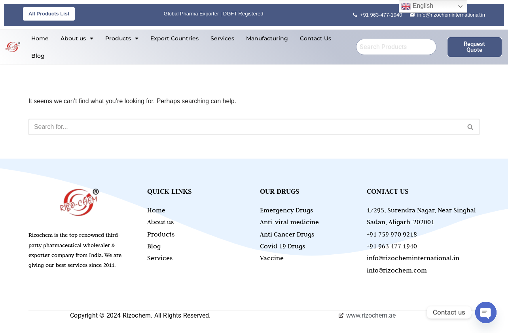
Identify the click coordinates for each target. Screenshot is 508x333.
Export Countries (174, 38)
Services (222, 38)
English (417, 6)
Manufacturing (267, 38)
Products (121, 38)
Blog (38, 55)
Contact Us (315, 38)
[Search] (245, 127)
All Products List (48, 14)
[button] (77, 38)
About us (77, 38)
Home (40, 38)
